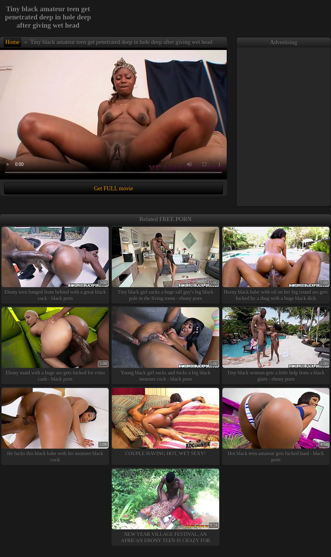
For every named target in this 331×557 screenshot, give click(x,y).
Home (12, 42)
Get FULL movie (113, 188)
